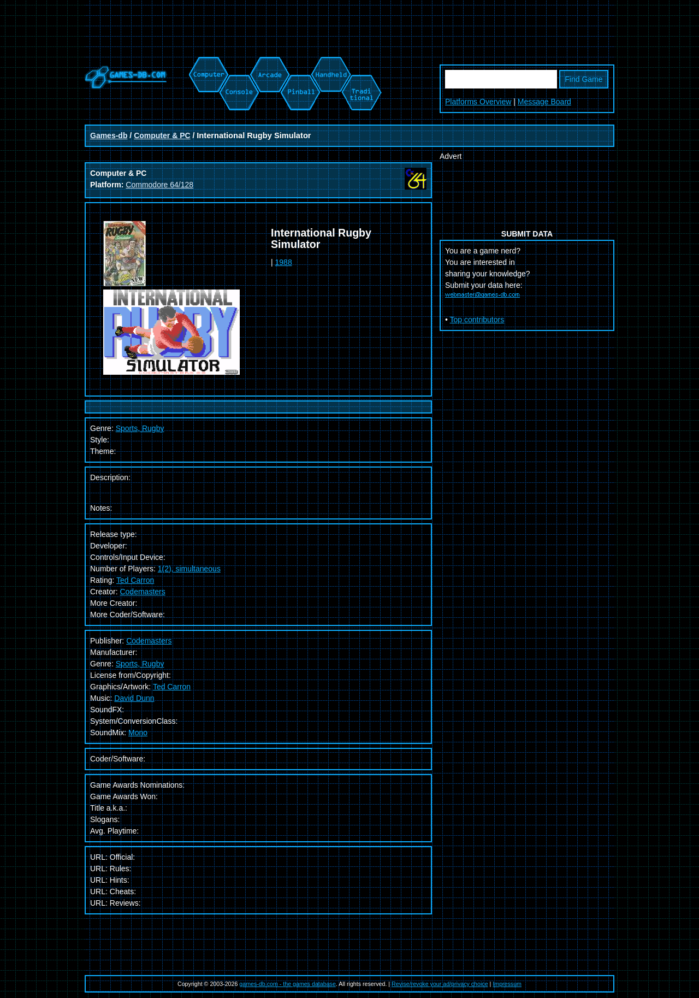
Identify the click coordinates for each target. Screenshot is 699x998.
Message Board (544, 101)
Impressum (507, 984)
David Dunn (134, 698)
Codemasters (142, 591)
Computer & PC (162, 135)
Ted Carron (135, 580)
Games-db (108, 135)
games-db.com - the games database (287, 984)
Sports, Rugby (140, 663)
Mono (137, 732)
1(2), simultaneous (189, 568)
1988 (283, 262)
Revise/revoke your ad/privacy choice (440, 984)
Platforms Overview (478, 101)
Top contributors (477, 319)
